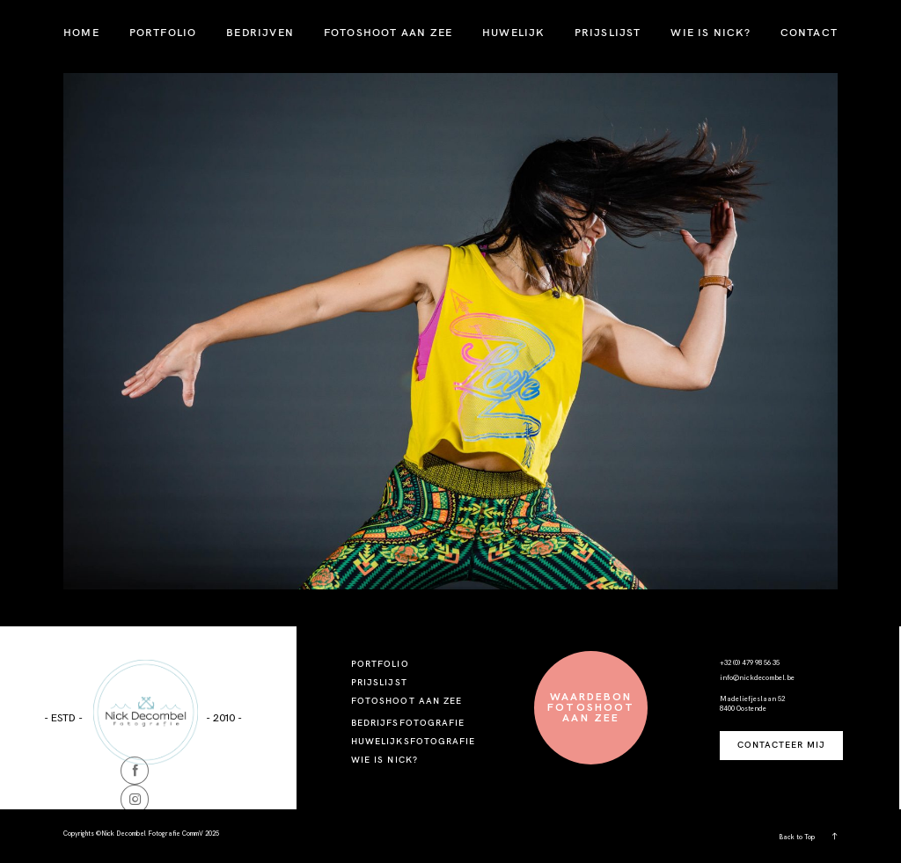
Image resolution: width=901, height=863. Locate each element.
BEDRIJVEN (260, 32)
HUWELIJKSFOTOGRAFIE (413, 741)
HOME (81, 32)
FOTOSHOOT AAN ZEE (388, 32)
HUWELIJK (513, 32)
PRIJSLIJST (608, 32)
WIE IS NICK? (710, 32)
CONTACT (809, 32)
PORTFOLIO (163, 32)
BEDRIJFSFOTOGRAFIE (408, 722)
